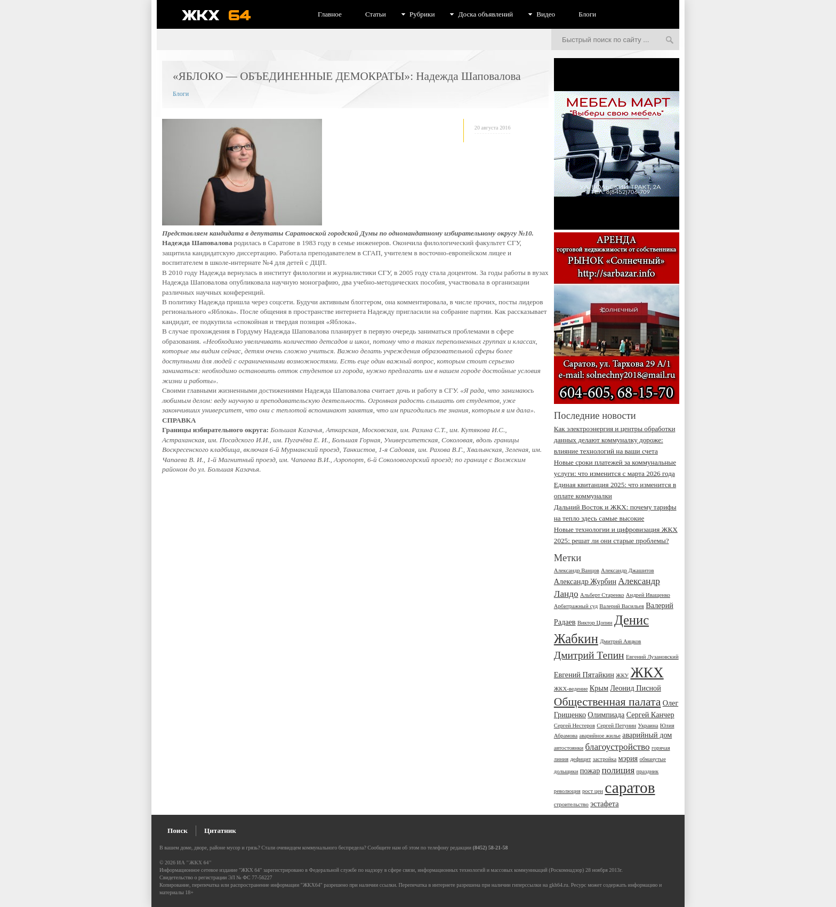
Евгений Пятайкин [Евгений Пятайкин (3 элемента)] (584, 674)
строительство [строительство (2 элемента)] (571, 804)
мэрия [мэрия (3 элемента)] (628, 758)
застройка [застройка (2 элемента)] (605, 759)
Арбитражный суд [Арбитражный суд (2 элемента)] (576, 606)
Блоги (587, 14)
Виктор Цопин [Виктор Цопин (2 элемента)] (595, 623)
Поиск (177, 831)
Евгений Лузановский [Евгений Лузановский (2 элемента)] (652, 657)
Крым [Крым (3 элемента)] (599, 688)
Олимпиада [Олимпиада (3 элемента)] (606, 714)
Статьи (375, 14)
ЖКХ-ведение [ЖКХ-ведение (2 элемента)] (571, 689)
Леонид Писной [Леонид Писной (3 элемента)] (635, 688)
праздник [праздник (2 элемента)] (647, 771)
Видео (545, 14)
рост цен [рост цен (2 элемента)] (592, 791)
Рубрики (422, 14)
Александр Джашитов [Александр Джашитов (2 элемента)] (627, 570)
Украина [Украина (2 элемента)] (648, 725)
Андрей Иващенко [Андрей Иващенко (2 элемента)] (648, 595)
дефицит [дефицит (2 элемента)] (580, 759)
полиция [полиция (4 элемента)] (618, 770)
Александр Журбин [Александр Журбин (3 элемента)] (585, 581)
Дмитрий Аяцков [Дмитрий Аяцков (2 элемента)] (620, 641)
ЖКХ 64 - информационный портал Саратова (223, 15)
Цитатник (220, 831)
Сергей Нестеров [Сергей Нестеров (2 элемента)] (574, 725)
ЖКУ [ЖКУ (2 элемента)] (622, 675)
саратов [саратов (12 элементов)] (630, 787)
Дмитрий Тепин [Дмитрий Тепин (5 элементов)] (589, 655)
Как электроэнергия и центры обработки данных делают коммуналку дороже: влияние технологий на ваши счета (615, 440)
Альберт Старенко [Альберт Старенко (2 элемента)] (602, 595)
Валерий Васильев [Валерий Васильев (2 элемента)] (621, 606)
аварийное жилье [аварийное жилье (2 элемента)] (600, 736)
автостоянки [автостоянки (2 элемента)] (568, 748)
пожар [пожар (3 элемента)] (590, 770)
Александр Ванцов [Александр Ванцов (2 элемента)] (576, 570)
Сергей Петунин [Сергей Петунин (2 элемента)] (616, 725)
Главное (330, 14)
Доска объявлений (485, 14)
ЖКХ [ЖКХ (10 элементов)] (646, 673)
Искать (669, 40)
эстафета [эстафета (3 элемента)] (604, 803)
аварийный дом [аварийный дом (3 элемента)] (647, 735)
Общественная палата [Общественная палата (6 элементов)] (607, 701)
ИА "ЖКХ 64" (194, 862)
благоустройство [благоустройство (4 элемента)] (617, 747)
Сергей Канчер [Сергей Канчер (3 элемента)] (650, 714)
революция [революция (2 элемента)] (567, 791)
